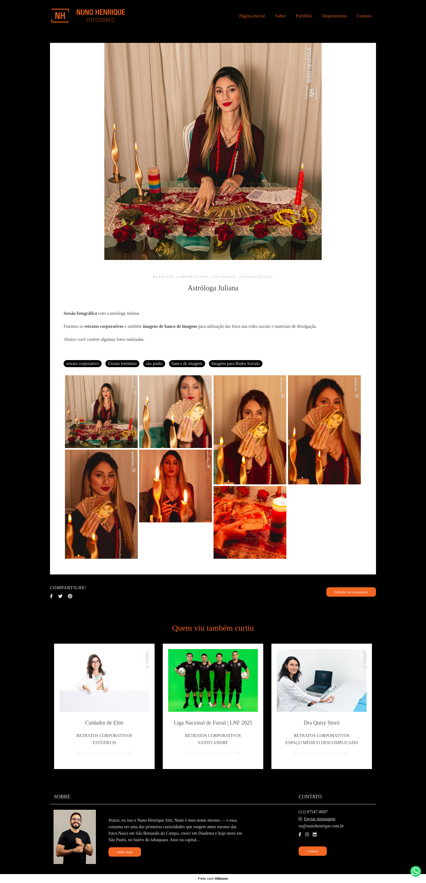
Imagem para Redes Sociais (236, 363)
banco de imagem (187, 363)
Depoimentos (334, 16)
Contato (364, 16)
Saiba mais (125, 852)
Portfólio (304, 16)
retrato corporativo (82, 363)
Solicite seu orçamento (351, 592)
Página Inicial (252, 16)
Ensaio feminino (122, 363)
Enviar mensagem (319, 819)
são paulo (154, 363)
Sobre (280, 16)
